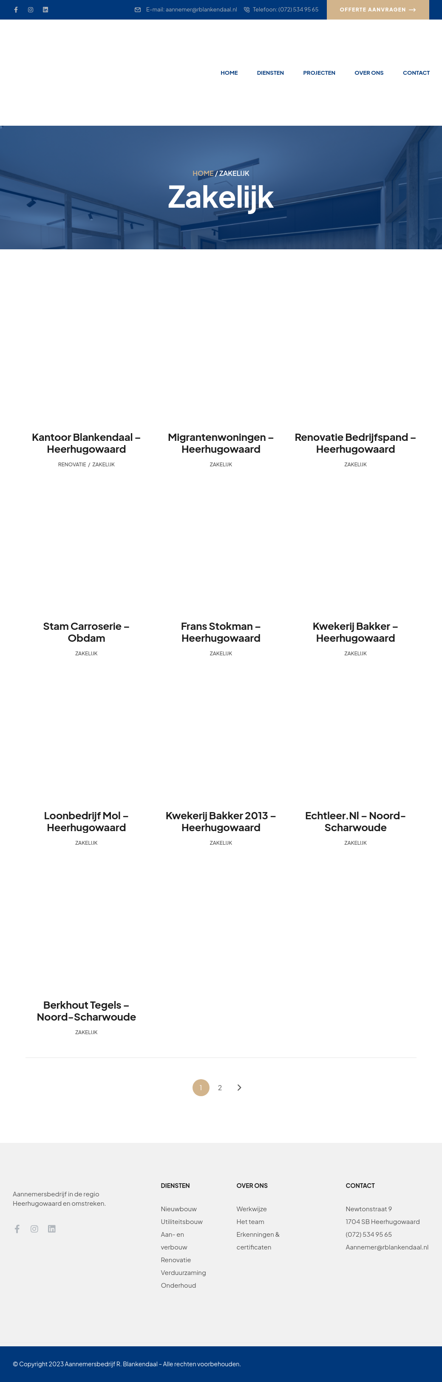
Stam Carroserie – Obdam (86, 631)
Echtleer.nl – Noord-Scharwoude (355, 821)
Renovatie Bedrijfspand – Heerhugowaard (355, 442)
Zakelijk (104, 464)
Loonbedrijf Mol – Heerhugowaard (86, 821)
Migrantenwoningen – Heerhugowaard (221, 442)
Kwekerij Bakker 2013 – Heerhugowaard (221, 821)
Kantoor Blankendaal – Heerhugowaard (86, 442)
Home (203, 173)
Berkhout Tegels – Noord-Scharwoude (86, 1010)
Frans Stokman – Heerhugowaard (221, 631)
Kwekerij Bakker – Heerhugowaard (356, 631)
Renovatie (72, 464)
